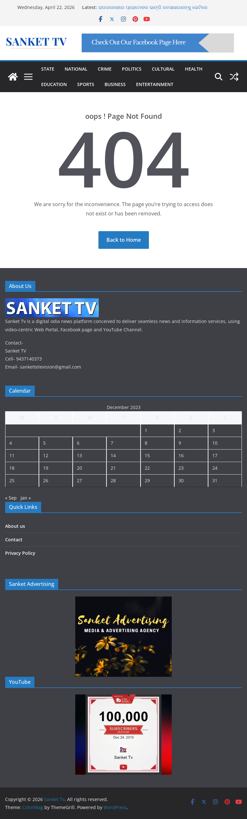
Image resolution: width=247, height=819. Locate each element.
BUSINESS (115, 84)
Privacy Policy (20, 553)
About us (15, 526)
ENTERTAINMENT (154, 84)
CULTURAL (163, 69)
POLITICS (132, 69)
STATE (47, 69)
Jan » (26, 498)
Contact (14, 539)
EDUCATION (54, 84)
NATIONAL (76, 69)
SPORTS (85, 84)
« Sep (11, 498)
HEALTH (194, 69)
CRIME (105, 69)
